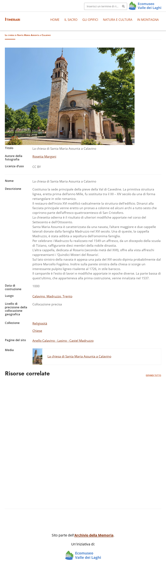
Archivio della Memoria (93, 535)
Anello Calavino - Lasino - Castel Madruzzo (63, 340)
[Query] (105, 6)
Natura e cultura (117, 19)
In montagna (148, 19)
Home (54, 19)
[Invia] (123, 6)
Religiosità (39, 323)
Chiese (37, 330)
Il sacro (70, 19)
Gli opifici (90, 19)
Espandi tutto (153, 375)
